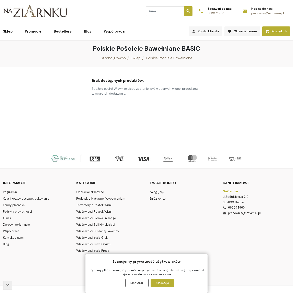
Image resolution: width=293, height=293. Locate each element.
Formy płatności (14, 205)
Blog (6, 244)
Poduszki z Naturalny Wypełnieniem (100, 198)
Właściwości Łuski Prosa (92, 251)
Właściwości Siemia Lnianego (96, 218)
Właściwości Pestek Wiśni (94, 211)
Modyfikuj (136, 283)
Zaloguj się (157, 192)
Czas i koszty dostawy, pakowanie (26, 198)
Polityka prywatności (17, 211)
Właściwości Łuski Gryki (92, 237)
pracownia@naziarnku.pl (267, 13)
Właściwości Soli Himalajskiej (95, 224)
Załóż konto (158, 198)
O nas (7, 218)
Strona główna (113, 58)
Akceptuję (162, 283)
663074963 (216, 13)
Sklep (136, 58)
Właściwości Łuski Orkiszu (93, 244)
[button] (276, 31)
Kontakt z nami (13, 237)
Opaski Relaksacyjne (90, 192)
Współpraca (11, 231)
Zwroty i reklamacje (16, 224)
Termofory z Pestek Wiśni (94, 205)
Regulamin (10, 192)
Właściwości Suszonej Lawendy (97, 231)
